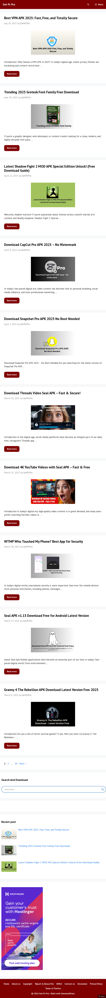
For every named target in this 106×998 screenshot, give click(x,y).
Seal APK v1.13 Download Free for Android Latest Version (46, 615)
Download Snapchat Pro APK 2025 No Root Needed (42, 319)
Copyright (27, 984)
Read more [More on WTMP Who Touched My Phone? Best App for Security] (12, 597)
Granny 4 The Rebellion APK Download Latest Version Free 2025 (51, 690)
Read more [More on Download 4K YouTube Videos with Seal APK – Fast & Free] (12, 523)
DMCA (59, 984)
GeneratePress (68, 993)
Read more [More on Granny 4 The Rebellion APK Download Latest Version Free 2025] (12, 745)
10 (16, 763)
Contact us (70, 984)
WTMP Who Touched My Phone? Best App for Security (43, 541)
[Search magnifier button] (103, 789)
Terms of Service (53, 988)
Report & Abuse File (44, 984)
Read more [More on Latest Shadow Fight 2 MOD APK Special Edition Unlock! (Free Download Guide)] (12, 226)
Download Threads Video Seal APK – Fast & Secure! (42, 393)
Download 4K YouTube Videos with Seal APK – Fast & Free (47, 467)
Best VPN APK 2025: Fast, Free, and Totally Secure (41, 18)
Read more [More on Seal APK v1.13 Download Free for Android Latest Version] (12, 671)
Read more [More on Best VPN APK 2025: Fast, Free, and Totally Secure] (12, 73)
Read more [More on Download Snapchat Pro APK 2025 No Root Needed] (12, 374)
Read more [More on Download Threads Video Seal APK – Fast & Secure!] (12, 449)
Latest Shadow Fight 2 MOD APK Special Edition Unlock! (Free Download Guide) (49, 168)
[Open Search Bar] (88, 4)
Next (23, 763)
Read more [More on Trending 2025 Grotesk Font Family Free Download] (12, 148)
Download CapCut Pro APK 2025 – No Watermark (40, 244)
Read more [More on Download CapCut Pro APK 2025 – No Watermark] (12, 300)
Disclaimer (82, 984)
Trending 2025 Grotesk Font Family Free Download (41, 92)
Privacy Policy (96, 984)
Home (6, 984)
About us (16, 984)
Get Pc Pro (9, 4)
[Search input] (52, 789)
